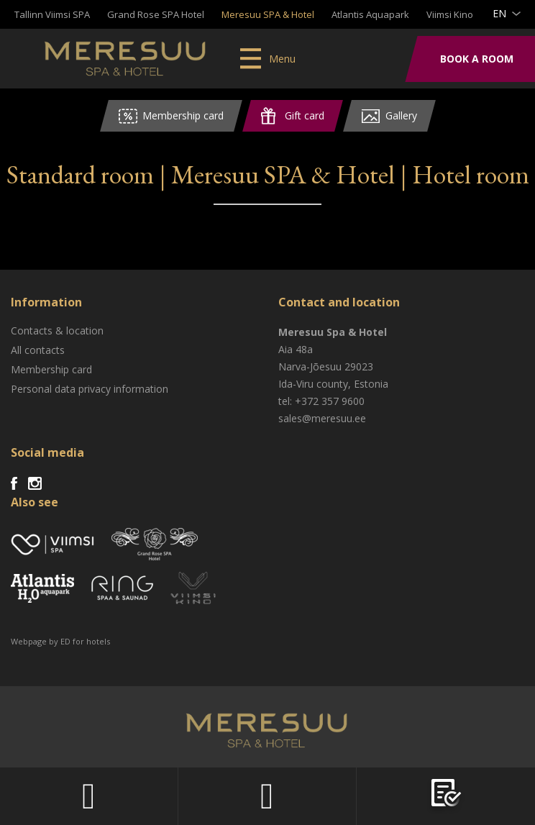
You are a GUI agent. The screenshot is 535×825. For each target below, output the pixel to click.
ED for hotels (85, 641)
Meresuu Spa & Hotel (126, 61)
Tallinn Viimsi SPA (52, 14)
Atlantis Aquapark (370, 14)
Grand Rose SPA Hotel (155, 14)
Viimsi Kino (449, 14)
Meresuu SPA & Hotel (267, 14)
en (499, 13)
